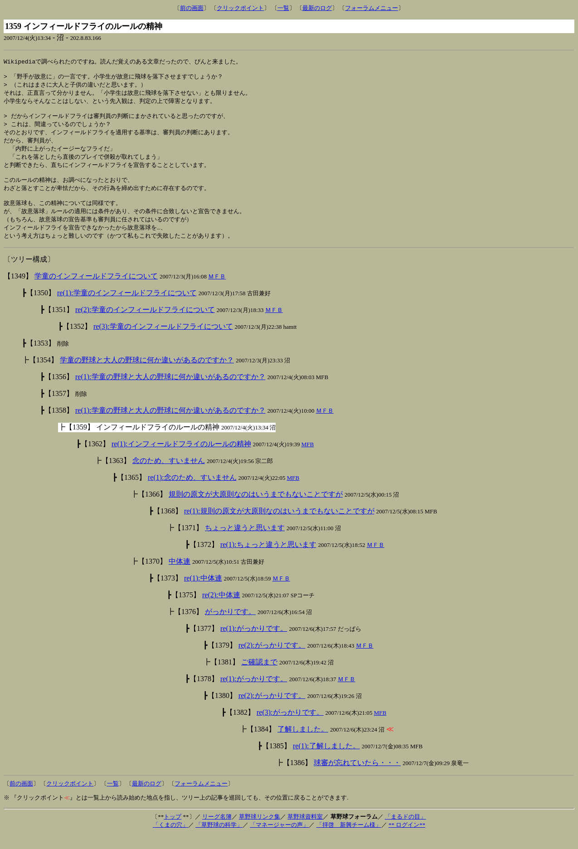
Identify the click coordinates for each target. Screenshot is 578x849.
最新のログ (317, 8)
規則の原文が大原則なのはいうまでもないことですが (256, 508)
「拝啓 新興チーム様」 (348, 838)
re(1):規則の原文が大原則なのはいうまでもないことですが (279, 525)
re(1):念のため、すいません (192, 491)
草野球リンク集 (259, 830)
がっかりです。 (230, 625)
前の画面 (192, 8)
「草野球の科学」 (219, 838)
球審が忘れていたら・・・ (357, 777)
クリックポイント (240, 8)
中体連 (179, 575)
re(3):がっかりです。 (290, 726)
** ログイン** (407, 838)
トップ (172, 830)
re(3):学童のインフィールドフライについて (163, 340)
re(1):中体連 (203, 592)
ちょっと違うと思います (245, 542)
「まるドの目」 (405, 830)
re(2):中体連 (221, 609)
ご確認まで (259, 676)
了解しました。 (302, 743)
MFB (307, 458)
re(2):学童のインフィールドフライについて (145, 323)
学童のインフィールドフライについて (96, 290)
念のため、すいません (168, 474)
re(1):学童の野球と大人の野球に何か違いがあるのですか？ (170, 391)
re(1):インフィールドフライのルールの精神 (181, 458)
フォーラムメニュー (371, 8)
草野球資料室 (305, 830)
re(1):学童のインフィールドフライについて (127, 307)
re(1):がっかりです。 (253, 642)
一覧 (283, 8)
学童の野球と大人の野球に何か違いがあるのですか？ (147, 374)
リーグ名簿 (217, 830)
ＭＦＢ (217, 290)
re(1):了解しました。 (326, 760)
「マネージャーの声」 (279, 838)
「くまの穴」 (170, 838)
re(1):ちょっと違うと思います (268, 558)
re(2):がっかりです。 (272, 659)
